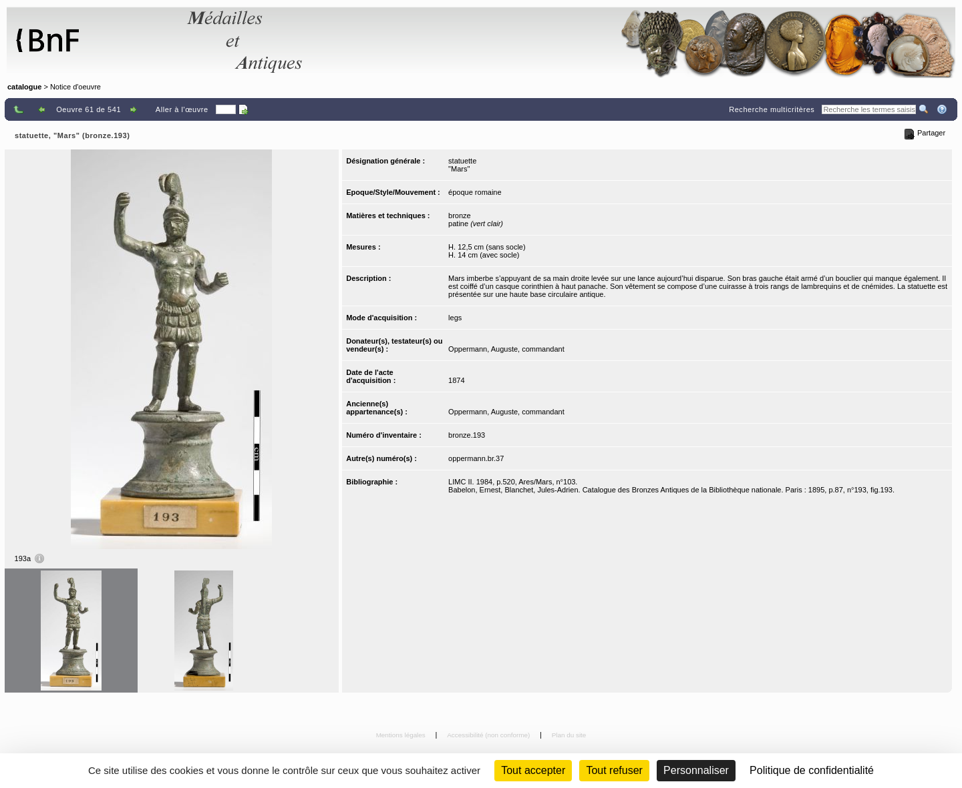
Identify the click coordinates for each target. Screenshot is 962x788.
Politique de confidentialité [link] (812, 770)
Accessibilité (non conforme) (489, 735)
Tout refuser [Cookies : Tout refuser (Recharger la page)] (614, 770)
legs (455, 318)
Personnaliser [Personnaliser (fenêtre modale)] (696, 770)
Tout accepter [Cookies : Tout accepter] (533, 770)
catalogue (24, 87)
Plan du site (569, 735)
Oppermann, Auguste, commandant (506, 349)
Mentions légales (402, 735)
